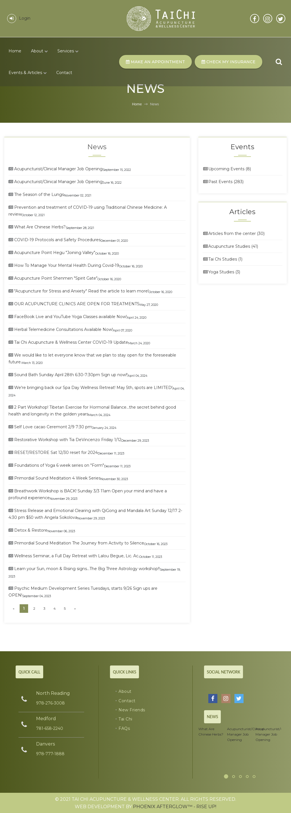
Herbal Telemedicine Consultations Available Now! (63, 329)
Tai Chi (125, 719)
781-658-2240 (49, 728)
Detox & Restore (30, 530)
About (39, 51)
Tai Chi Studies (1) (222, 259)
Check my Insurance (228, 62)
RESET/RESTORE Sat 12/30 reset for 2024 (56, 452)
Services (68, 51)
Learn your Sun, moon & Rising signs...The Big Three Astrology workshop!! (87, 568)
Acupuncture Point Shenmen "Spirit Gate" (55, 278)
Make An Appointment (155, 62)
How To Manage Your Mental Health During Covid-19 (66, 265)
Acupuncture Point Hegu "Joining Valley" (54, 252)
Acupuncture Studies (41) (230, 246)
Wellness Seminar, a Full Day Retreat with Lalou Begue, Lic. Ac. (76, 555)
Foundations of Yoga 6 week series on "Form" (59, 465)
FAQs (124, 728)
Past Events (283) (223, 181)
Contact (64, 73)
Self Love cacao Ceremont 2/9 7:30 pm (53, 426)
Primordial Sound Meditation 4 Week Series (57, 478)
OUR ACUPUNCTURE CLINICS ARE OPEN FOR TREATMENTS (77, 303)
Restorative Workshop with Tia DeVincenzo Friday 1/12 (67, 439)
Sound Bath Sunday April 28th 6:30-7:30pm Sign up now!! (71, 374)
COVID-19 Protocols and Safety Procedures (57, 239)
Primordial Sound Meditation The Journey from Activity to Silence (79, 543)
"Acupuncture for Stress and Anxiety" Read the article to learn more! (81, 291)
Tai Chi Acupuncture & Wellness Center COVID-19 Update (71, 342)
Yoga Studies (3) (221, 272)
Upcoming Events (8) (227, 168)
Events (242, 147)
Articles (242, 212)
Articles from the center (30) (234, 233)
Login (18, 18)
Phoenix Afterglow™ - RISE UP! (174, 806)
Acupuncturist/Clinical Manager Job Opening (58, 168)
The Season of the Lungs (39, 194)
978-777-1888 (50, 753)
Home (15, 51)
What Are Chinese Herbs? (40, 227)
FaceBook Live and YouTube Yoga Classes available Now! (70, 316)
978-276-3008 (50, 703)
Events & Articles (27, 73)
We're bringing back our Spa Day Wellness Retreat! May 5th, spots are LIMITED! (93, 387)
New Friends (132, 709)
